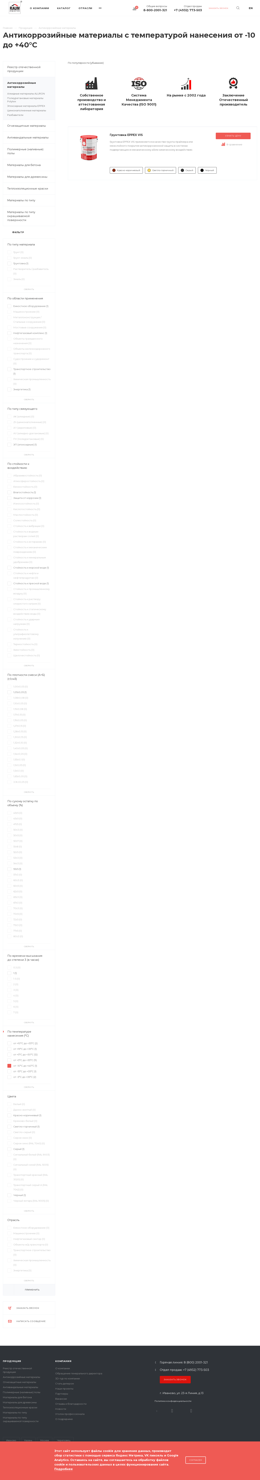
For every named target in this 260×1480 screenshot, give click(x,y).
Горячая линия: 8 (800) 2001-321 (184, 1362)
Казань (28, 1440)
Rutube (172, 1411)
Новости (60, 1408)
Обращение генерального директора (78, 1373)
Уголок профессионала (69, 1413)
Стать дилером (64, 1383)
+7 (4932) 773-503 (188, 10)
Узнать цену (233, 135)
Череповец (63, 1440)
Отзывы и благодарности (70, 1403)
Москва (44, 1440)
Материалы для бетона (31, 165)
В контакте (157, 1411)
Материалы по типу (31, 200)
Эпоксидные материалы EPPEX (26, 105)
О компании (62, 1368)
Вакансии (61, 1398)
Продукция (12, 1361)
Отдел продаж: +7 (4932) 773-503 (184, 1370)
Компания (63, 1361)
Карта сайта (10, 1465)
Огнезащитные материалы (26, 125)
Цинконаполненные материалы (26, 110)
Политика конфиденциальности (173, 1401)
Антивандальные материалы (28, 137)
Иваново (11, 1440)
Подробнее (63, 1469)
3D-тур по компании (67, 1378)
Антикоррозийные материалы (31, 85)
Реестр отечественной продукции (23, 69)
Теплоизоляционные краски (27, 188)
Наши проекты (64, 1388)
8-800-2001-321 (155, 10)
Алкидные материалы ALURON (26, 93)
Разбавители (15, 114)
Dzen (191, 1411)
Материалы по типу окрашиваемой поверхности (31, 216)
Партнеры (61, 1393)
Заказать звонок (175, 1379)
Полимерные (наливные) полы (31, 151)
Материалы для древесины (27, 176)
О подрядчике (64, 1419)
